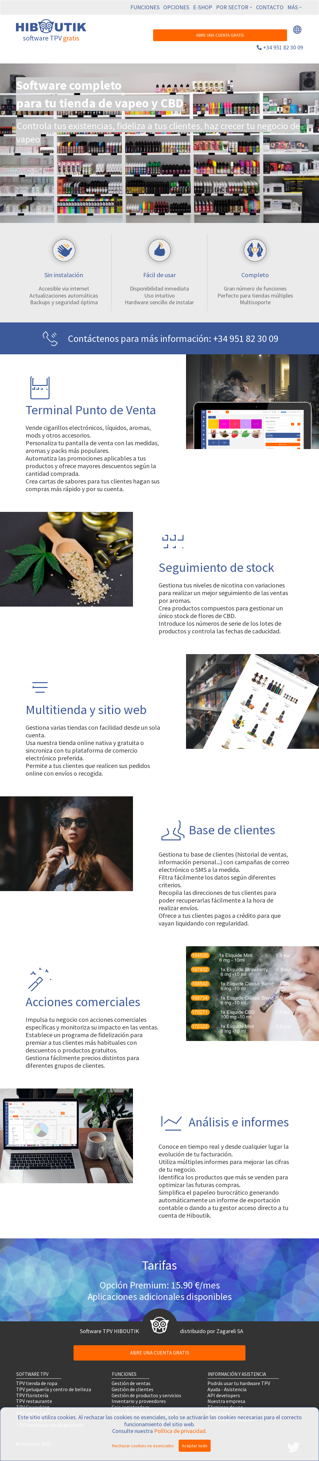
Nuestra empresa (226, 1401)
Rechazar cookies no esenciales (143, 1446)
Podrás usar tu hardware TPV (238, 1383)
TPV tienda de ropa (36, 1383)
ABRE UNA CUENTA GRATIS (220, 35)
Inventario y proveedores (139, 1401)
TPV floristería (32, 1395)
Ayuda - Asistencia (226, 1389)
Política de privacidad (180, 1431)
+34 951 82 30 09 (283, 47)
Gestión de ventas (131, 1383)
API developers (223, 1395)
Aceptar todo (194, 1446)
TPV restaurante (34, 1401)
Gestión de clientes (132, 1389)
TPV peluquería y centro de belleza (53, 1389)
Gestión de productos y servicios (146, 1395)
